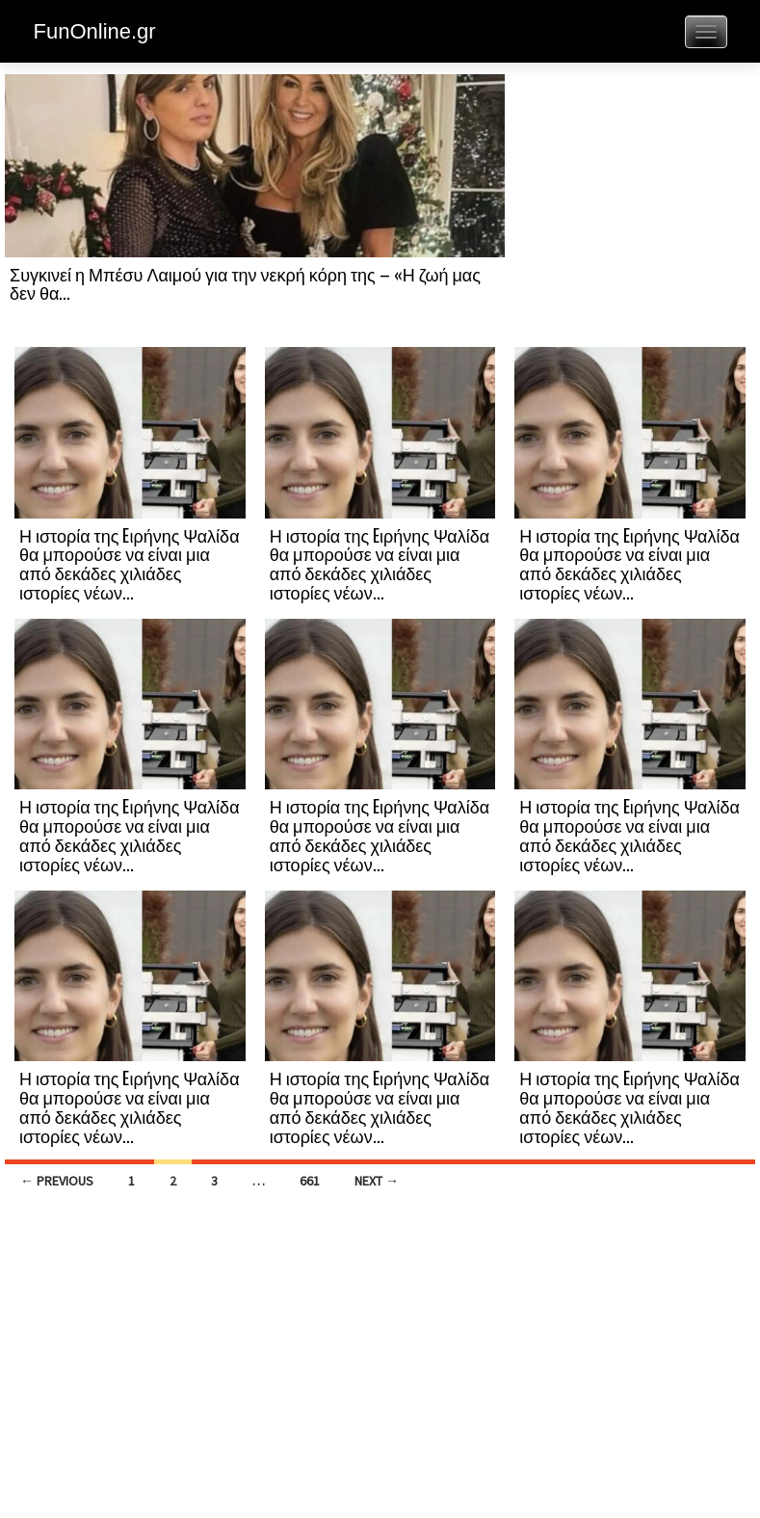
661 (310, 1180)
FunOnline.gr (95, 31)
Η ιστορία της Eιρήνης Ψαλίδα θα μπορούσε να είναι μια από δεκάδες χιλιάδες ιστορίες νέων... (129, 563)
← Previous (56, 1180)
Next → (376, 1180)
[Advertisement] (630, 209)
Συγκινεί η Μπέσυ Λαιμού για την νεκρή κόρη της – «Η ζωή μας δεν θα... (245, 283)
